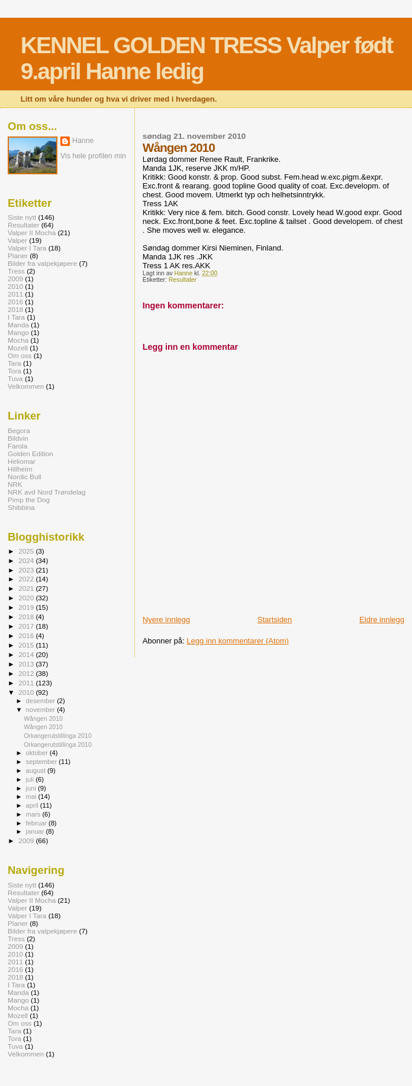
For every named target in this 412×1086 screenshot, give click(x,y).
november (41, 709)
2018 (15, 309)
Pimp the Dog (29, 499)
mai (32, 796)
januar (36, 831)
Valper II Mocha (32, 232)
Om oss (19, 355)
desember (41, 700)
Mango (18, 332)
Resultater (183, 280)
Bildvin (18, 438)
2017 (27, 626)
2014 (27, 654)
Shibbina (21, 507)
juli (31, 779)
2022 (27, 579)
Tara (14, 363)
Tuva (15, 378)
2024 (27, 560)
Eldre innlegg (381, 619)
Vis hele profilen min (93, 156)
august (37, 770)
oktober (38, 752)
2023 (27, 570)
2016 (15, 301)
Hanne (83, 140)
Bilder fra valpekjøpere (42, 263)
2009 (15, 278)
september (42, 761)
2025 (27, 551)
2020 (27, 597)
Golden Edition (30, 453)
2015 (27, 645)
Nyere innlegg (166, 619)
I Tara (16, 317)
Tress (16, 271)
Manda (18, 325)
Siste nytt (22, 217)
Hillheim (20, 469)
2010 (15, 286)
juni (32, 788)
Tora (14, 371)
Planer (18, 255)
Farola (17, 446)
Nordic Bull (24, 476)
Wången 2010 (43, 718)
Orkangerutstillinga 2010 (58, 735)
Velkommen (26, 386)
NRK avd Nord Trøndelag (47, 492)
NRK (15, 484)
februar (37, 823)
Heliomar (22, 461)
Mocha (18, 340)
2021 (27, 588)
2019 (27, 607)
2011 (15, 294)
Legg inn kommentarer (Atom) (237, 640)
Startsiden (275, 619)
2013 (27, 664)
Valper (17, 240)
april (33, 805)
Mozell (18, 348)
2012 (27, 673)
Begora (19, 430)
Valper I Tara (27, 248)
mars (34, 814)
